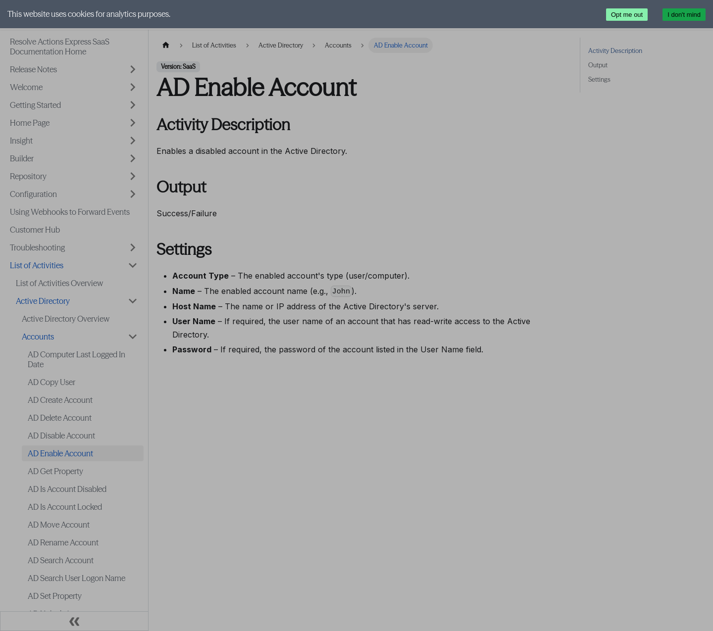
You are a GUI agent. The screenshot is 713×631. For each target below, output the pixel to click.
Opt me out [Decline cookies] (627, 14)
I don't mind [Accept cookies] (684, 14)
